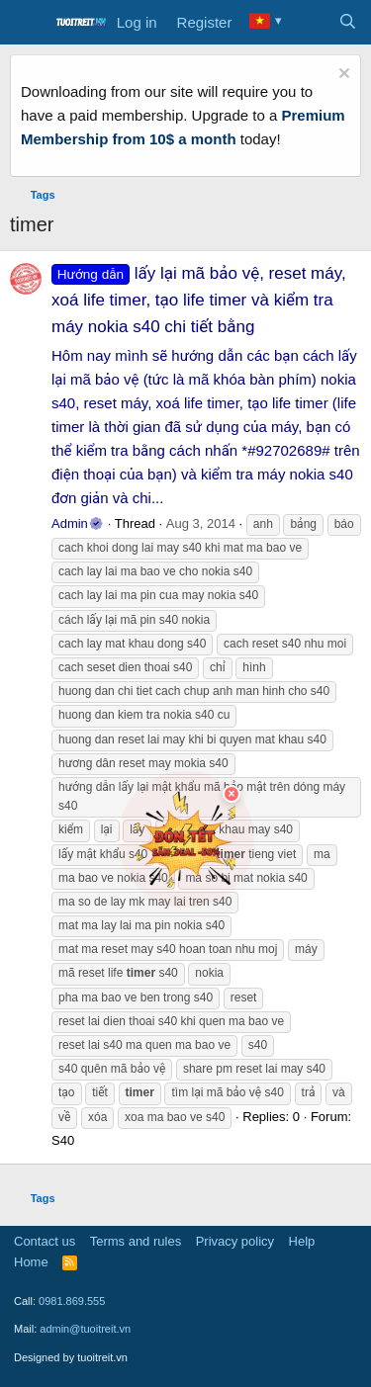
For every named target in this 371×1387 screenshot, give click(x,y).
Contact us (44, 1241)
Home (31, 1262)
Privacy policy (235, 1241)
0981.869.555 (72, 1301)
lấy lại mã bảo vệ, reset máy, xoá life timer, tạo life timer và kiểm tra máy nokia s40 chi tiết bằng (198, 300)
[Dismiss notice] (341, 75)
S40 (62, 1140)
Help (302, 1241)
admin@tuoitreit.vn (85, 1329)
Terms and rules (135, 1241)
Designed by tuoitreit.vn (71, 1357)
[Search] (347, 23)
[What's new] (308, 23)
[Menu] (27, 23)
